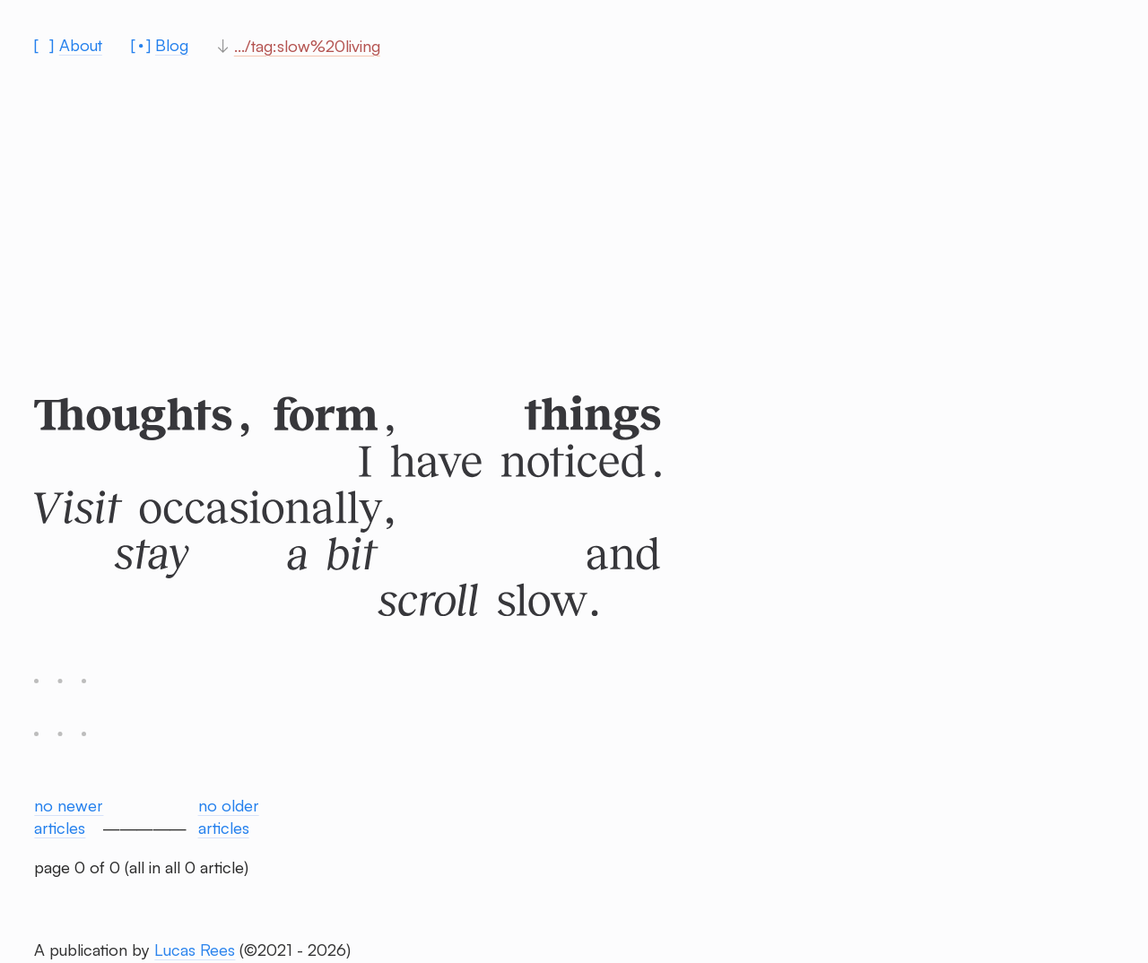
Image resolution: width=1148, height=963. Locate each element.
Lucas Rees (194, 949)
